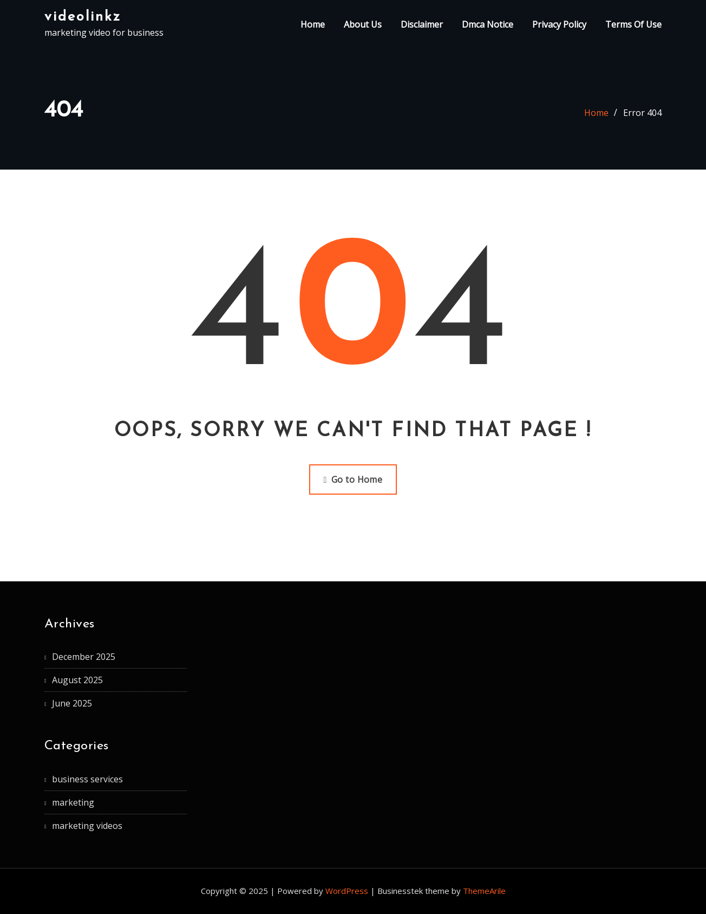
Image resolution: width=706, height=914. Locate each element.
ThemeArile (484, 890)
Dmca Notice (487, 24)
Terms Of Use (633, 24)
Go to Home (353, 479)
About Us (363, 24)
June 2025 (72, 703)
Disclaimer (422, 24)
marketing (73, 802)
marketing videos (87, 826)
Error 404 (642, 113)
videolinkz (82, 17)
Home (312, 24)
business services (87, 779)
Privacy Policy (559, 24)
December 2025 (83, 657)
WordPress (346, 890)
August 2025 (77, 680)
